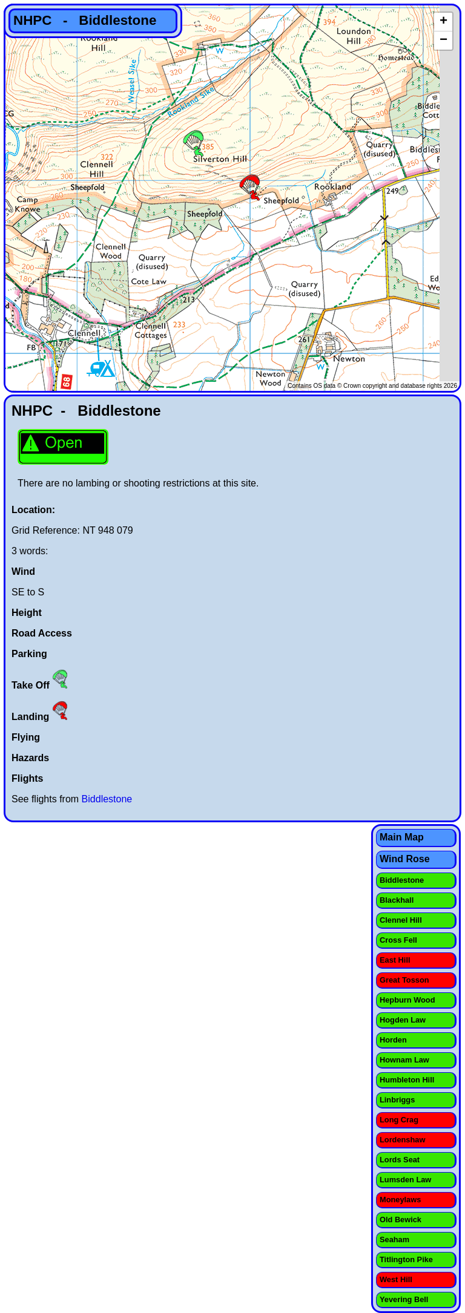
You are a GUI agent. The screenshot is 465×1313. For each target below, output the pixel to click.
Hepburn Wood (407, 999)
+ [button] (443, 22)
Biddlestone (107, 799)
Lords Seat (400, 1159)
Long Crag (399, 1119)
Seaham (394, 1239)
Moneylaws (400, 1199)
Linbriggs (397, 1099)
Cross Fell (398, 940)
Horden (393, 1039)
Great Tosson (404, 979)
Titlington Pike (406, 1259)
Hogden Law (403, 1019)
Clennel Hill (401, 920)
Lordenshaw (402, 1139)
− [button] (443, 40)
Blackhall (397, 900)
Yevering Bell (404, 1299)
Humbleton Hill (407, 1079)
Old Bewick (400, 1219)
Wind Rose (405, 859)
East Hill (395, 959)
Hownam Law (404, 1059)
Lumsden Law (405, 1179)
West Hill (396, 1279)
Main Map (402, 837)
